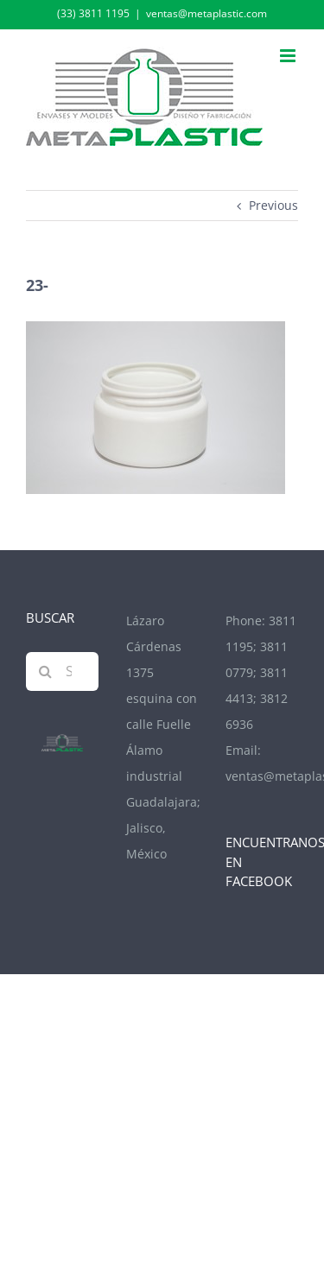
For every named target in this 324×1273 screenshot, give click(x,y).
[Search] (45, 671)
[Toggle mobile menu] (289, 56)
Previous (273, 205)
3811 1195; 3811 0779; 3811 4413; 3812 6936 (261, 672)
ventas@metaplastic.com (206, 13)
